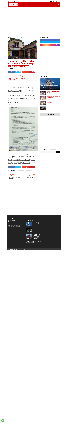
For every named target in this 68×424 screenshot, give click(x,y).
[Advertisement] (13, 22)
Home (47, 249)
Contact (59, 249)
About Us (50, 249)
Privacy (55, 249)
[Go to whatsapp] (2, 420)
